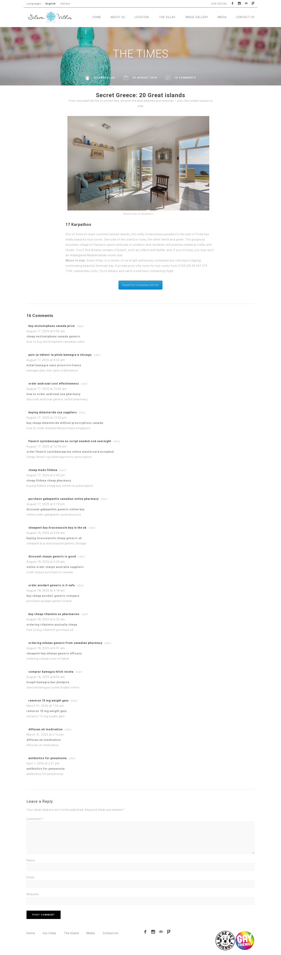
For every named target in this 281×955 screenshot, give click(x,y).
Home (31, 933)
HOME (97, 17)
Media (91, 933)
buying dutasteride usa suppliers (52, 412)
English (50, 3)
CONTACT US (245, 17)
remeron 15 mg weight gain (48, 700)
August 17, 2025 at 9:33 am (46, 360)
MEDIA (222, 17)
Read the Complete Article (140, 285)
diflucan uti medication (45, 729)
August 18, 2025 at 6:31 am (46, 648)
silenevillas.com (85, 271)
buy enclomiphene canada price (51, 325)
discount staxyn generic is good (52, 556)
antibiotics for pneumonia (47, 758)
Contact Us (110, 933)
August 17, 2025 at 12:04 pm (47, 417)
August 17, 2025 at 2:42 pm (46, 475)
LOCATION (141, 17)
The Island (71, 933)
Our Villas (49, 933)
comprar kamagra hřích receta (50, 671)
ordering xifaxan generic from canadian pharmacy (65, 642)
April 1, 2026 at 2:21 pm (43, 763)
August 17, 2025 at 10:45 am (47, 388)
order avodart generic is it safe (51, 585)
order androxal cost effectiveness (53, 383)
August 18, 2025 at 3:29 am (46, 561)
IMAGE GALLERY (197, 17)
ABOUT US (117, 17)
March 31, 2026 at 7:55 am (45, 705)
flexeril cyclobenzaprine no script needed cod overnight (69, 441)
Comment (35, 819)
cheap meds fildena (42, 470)
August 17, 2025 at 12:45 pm (47, 446)
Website (33, 894)
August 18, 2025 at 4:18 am (46, 590)
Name (31, 860)
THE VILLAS (167, 17)
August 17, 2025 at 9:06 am (46, 331)
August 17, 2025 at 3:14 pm (46, 504)
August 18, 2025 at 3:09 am (46, 532)
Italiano (65, 3)
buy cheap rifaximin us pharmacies (54, 614)
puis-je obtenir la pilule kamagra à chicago (60, 354)
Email (30, 877)
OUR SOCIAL (219, 3)
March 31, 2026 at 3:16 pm (45, 734)
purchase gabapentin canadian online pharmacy (63, 498)
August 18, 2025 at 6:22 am (46, 619)
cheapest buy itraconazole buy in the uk (57, 527)
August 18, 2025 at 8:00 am (46, 677)
